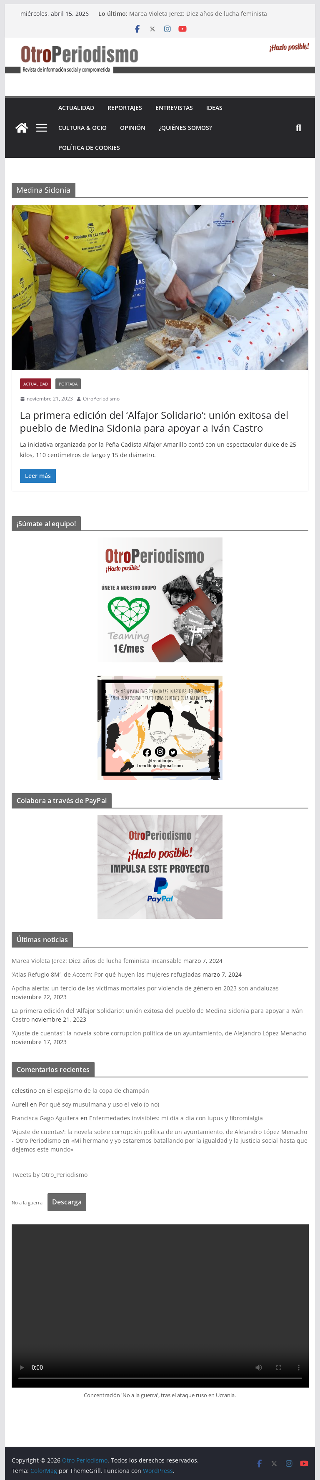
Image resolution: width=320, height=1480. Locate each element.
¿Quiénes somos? (185, 128)
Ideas (214, 108)
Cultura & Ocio (82, 128)
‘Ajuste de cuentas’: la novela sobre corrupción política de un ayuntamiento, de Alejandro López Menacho (159, 1033)
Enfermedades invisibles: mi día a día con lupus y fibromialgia (176, 1118)
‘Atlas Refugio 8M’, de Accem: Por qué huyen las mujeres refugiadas (106, 974)
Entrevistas (174, 108)
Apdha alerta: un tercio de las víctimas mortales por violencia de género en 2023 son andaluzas (145, 988)
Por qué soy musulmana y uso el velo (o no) (99, 1104)
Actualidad (76, 108)
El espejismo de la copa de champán (98, 1090)
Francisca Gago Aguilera (45, 1118)
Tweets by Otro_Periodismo (50, 1175)
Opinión (132, 128)
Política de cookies (89, 148)
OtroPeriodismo (101, 398)
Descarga (67, 1201)
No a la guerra (27, 1202)
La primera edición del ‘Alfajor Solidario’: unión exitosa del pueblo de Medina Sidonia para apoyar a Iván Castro (154, 421)
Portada (68, 384)
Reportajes (125, 108)
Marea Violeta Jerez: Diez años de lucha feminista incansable (97, 961)
